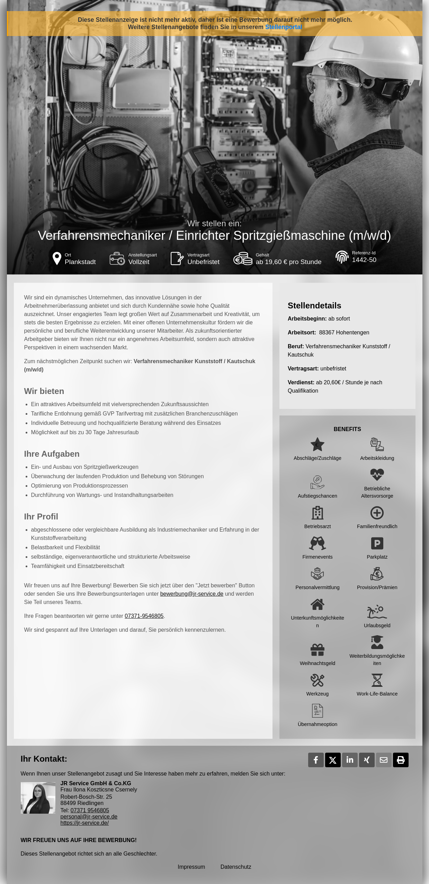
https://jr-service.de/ (85, 823)
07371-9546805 (144, 616)
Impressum (191, 867)
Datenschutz (236, 867)
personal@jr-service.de (89, 817)
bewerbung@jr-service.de (192, 594)
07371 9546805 (90, 810)
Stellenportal (283, 27)
